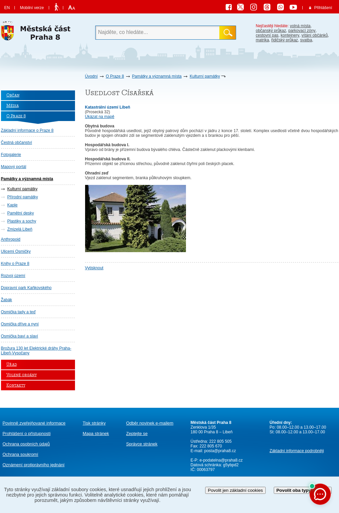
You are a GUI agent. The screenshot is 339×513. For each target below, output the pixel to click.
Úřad (11, 364)
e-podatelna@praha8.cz (220, 460)
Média (12, 106)
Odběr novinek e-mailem (150, 423)
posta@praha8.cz (220, 450)
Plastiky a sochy (21, 221)
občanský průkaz (271, 30)
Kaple (12, 205)
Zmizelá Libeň (20, 229)
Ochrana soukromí (20, 454)
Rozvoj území (13, 275)
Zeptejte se (137, 433)
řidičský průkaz (284, 40)
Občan (13, 95)
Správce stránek (141, 443)
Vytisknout (94, 268)
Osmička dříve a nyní (20, 324)
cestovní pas (267, 35)
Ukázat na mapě (99, 116)
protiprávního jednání (34, 464)
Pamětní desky (20, 213)
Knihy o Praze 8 (15, 263)
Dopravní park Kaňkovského (26, 287)
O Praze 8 (115, 76)
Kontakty (15, 385)
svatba (306, 40)
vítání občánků (315, 35)
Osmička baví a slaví (19, 336)
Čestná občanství (16, 142)
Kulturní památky (205, 76)
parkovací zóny (301, 30)
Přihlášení (323, 7)
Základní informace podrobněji (297, 450)
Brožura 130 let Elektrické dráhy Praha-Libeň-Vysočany (36, 350)
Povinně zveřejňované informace (34, 423)
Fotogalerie (11, 154)
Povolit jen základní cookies (235, 490)
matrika (262, 40)
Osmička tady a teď (18, 312)
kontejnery (290, 35)
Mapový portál (13, 166)
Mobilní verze (32, 7)
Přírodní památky (22, 197)
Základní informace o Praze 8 (27, 130)
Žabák (6, 300)
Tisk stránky (94, 423)
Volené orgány (21, 375)
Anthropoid (11, 239)
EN (7, 7)
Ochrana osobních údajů (26, 443)
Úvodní (91, 76)
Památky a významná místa (157, 76)
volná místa (300, 26)
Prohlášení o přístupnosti (27, 433)
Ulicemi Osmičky (16, 251)
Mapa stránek (96, 433)
